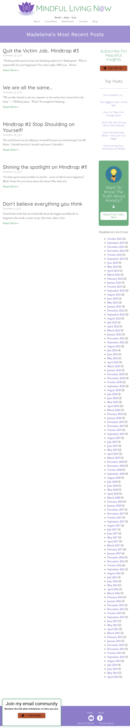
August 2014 (114, 661)
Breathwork (68, 21)
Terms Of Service (85, 724)
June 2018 (112, 486)
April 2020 (113, 407)
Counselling (51, 21)
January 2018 (114, 506)
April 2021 (113, 363)
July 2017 (112, 530)
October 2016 (114, 566)
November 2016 (115, 562)
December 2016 (115, 558)
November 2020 (116, 379)
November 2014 (115, 649)
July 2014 (112, 665)
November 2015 (115, 610)
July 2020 (112, 395)
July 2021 (112, 351)
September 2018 (115, 474)
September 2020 (116, 387)
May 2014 (112, 673)
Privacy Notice (106, 724)
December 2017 (115, 510)
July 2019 (112, 442)
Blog (95, 21)
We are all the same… (27, 87)
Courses (83, 21)
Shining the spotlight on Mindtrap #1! (45, 167)
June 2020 (112, 399)
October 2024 (114, 255)
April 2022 (113, 327)
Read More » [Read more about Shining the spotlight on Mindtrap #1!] (11, 186)
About (36, 21)
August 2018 (114, 478)
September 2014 (115, 657)
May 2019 (112, 450)
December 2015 (115, 606)
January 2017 (114, 554)
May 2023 (112, 303)
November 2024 (116, 251)
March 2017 (113, 546)
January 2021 (114, 371)
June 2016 (112, 582)
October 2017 (114, 518)
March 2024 (113, 275)
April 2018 (113, 494)
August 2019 (114, 438)
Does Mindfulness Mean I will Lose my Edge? (113, 136)
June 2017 (112, 534)
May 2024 (112, 267)
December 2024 (115, 247)
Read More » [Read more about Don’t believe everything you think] (11, 223)
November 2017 (115, 514)
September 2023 (116, 291)
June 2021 (112, 355)
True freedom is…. (113, 95)
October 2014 (114, 653)
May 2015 (112, 626)
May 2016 (112, 586)
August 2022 (114, 319)
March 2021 (113, 367)
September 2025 (116, 243)
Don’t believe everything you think (42, 204)
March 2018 (113, 498)
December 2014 (115, 646)
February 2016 (115, 598)
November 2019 (115, 426)
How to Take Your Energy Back (113, 114)
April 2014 (113, 677)
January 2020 (114, 419)
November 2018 (115, 466)
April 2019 (113, 454)
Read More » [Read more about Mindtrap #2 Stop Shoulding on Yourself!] (11, 149)
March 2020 (113, 411)
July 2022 (112, 323)
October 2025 (114, 239)
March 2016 (113, 594)
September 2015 (115, 618)
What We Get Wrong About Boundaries (113, 124)
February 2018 (115, 502)
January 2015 (114, 642)
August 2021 (114, 347)
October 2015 (114, 614)
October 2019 (114, 430)
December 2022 (115, 311)
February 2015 (115, 638)
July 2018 (112, 482)
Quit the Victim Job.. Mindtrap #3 (41, 50)
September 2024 (116, 259)
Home (90, 713)
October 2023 (114, 287)
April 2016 (113, 590)
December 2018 (115, 462)
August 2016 (114, 574)
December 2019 (115, 423)
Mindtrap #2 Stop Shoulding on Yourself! (39, 127)
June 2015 (112, 622)
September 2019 (115, 434)
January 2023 (114, 307)
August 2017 (114, 526)
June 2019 (112, 446)
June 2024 (112, 263)
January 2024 (114, 283)
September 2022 (116, 315)
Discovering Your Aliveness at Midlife (113, 148)
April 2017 (113, 542)
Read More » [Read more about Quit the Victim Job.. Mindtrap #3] (11, 70)
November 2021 (115, 339)
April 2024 (113, 271)
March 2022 (113, 331)
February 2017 (115, 550)
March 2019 (113, 458)
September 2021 (115, 343)
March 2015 (113, 634)
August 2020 (114, 391)
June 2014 (112, 669)
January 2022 (114, 335)
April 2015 (113, 630)
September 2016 (115, 570)
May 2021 (112, 359)
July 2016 (112, 578)
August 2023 (114, 295)
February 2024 (115, 279)
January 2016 (114, 602)
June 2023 (112, 299)
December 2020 (115, 375)
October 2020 (114, 383)
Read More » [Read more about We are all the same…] (11, 107)
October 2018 (114, 470)
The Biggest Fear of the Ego (113, 104)
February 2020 (115, 415)
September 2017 (115, 522)
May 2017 (112, 538)
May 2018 (112, 490)
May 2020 (112, 403)
